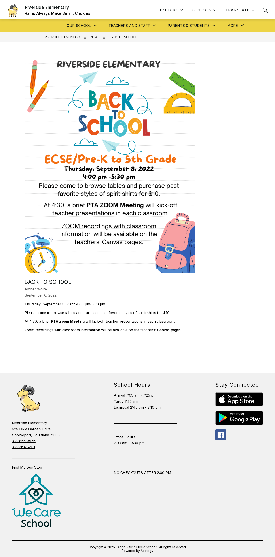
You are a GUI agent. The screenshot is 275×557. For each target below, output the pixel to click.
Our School (79, 25)
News (95, 37)
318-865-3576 (24, 441)
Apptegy (147, 551)
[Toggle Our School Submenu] (95, 26)
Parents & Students (189, 25)
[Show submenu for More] (232, 25)
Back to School (123, 37)
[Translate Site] (240, 10)
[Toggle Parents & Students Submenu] (214, 26)
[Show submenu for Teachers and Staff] (129, 25)
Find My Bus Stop (27, 467)
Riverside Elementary (63, 37)
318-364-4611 (23, 447)
